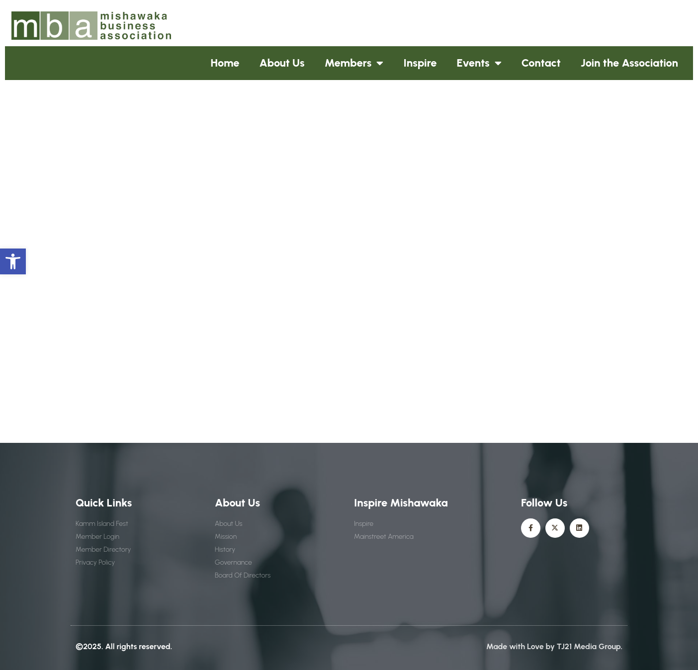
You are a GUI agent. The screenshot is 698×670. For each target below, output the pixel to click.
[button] (13, 261)
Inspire (419, 63)
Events (479, 63)
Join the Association (629, 63)
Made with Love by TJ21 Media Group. (554, 646)
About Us (282, 63)
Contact (541, 63)
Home (225, 63)
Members (354, 63)
